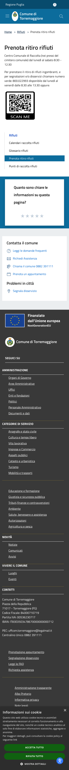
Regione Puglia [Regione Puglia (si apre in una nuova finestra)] (15, 4)
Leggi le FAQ (16, 664)
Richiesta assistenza (21, 670)
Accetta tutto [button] (34, 747)
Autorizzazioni (17, 520)
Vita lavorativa (17, 443)
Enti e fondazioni (18, 395)
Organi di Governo (19, 377)
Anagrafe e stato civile (22, 431)
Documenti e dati (19, 413)
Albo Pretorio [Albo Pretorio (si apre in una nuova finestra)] (23, 693)
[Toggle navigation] (7, 16)
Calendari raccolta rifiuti (24, 143)
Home (8, 32)
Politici (12, 401)
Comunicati (15, 550)
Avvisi (12, 556)
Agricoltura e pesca (20, 526)
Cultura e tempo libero (22, 437)
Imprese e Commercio (21, 449)
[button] (34, 764)
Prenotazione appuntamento (26, 652)
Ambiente (14, 508)
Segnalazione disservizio (23, 658)
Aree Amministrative (21, 383)
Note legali (21, 705)
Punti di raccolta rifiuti (23, 166)
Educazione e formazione (24, 491)
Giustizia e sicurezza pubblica (26, 497)
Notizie (12, 544)
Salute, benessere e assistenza (27, 514)
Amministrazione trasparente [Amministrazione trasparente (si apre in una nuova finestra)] (33, 688)
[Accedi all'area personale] (54, 4)
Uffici (11, 389)
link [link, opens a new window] (15, 739)
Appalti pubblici (18, 455)
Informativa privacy (27, 699)
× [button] (64, 710)
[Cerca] (61, 16)
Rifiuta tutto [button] (34, 756)
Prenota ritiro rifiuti (21, 158)
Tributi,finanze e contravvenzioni (28, 502)
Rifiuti (21, 32)
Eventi (12, 579)
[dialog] (34, 738)
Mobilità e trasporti (20, 473)
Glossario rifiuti (18, 150)
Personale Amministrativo (24, 407)
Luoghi (12, 573)
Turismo (13, 467)
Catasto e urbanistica (21, 461)
